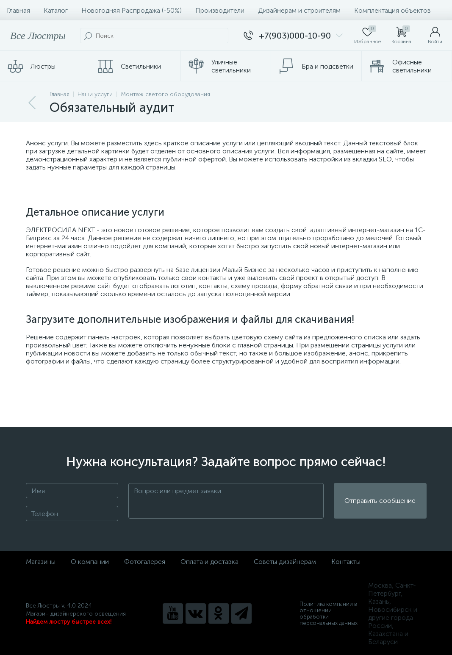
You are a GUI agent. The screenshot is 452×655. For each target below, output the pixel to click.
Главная (18, 10)
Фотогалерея (144, 562)
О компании (90, 562)
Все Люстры (38, 35)
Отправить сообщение (380, 501)
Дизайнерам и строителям (299, 10)
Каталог (56, 10)
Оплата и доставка (209, 562)
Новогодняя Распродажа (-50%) (131, 10)
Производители (219, 10)
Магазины (40, 562)
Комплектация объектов (392, 10)
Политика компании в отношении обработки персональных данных (328, 613)
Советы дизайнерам (285, 562)
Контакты (345, 562)
